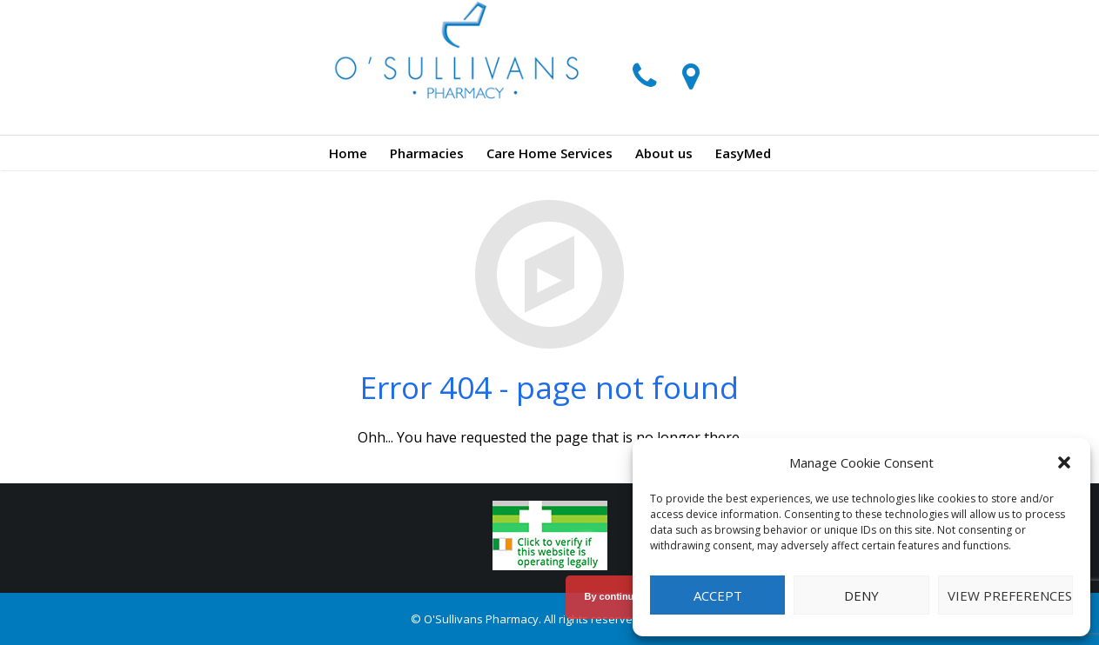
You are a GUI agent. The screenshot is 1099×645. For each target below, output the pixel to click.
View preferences (1010, 595)
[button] (1064, 462)
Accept (718, 595)
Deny (861, 595)
